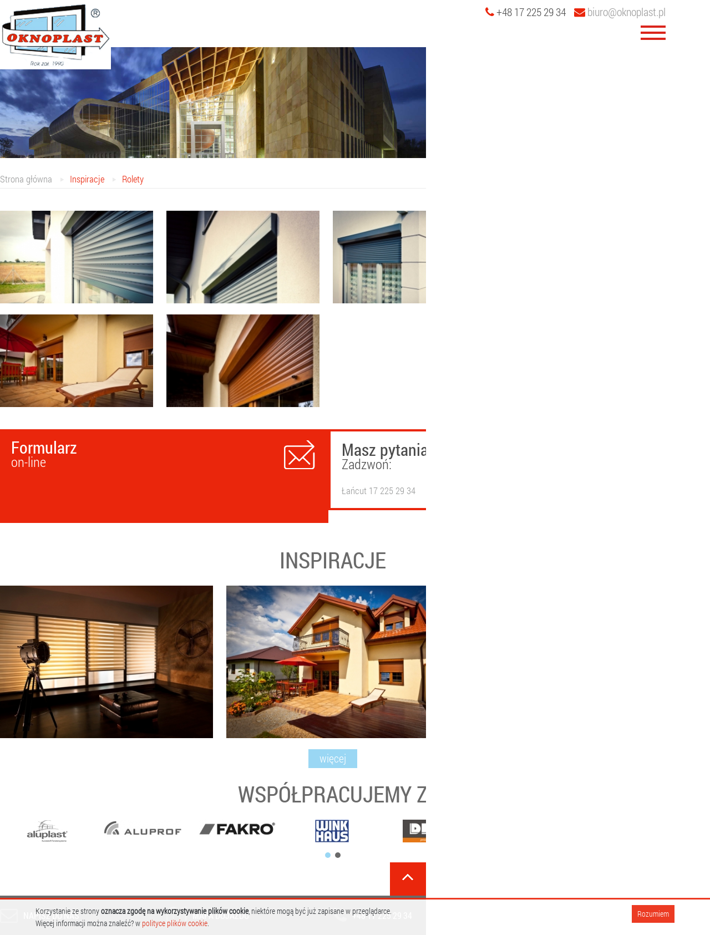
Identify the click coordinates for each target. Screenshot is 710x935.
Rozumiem (653, 913)
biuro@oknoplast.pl (620, 11)
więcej (333, 758)
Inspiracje (87, 178)
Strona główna (26, 178)
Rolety (133, 178)
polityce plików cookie (174, 923)
